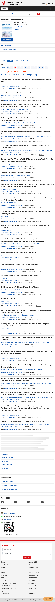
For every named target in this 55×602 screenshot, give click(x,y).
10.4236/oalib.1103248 (10, 374)
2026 (4, 58)
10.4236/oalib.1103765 (10, 114)
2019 (46, 58)
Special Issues (32, 577)
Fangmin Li (43, 136)
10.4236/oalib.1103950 (10, 294)
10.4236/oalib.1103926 (10, 306)
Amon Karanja (5, 109)
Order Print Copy (7, 464)
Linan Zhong (19, 95)
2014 (28, 61)
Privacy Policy (32, 593)
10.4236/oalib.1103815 (10, 429)
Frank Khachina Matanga (35, 369)
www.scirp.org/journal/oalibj (21, 26)
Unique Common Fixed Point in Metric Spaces (18, 93)
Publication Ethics (33, 586)
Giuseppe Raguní (6, 230)
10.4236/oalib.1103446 (10, 127)
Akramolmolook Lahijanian (20, 244)
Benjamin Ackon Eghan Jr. (43, 383)
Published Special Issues (9, 485)
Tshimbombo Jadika (40, 123)
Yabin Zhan (4, 136)
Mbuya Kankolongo (28, 123)
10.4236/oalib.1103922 (10, 347)
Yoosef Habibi (5, 301)
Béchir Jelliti (46, 424)
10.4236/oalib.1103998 (10, 180)
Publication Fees (33, 575)
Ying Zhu (31, 315)
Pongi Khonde (18, 123)
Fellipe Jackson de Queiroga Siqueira (39, 342)
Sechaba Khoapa (6, 164)
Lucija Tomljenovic (27, 150)
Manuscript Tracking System (8, 583)
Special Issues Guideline (9, 489)
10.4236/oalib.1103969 (10, 235)
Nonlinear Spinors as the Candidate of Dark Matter (18, 252)
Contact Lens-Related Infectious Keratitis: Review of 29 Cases (22, 422)
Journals (10, 14)
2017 (10, 61)
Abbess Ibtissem (31, 397)
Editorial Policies (33, 567)
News (2, 577)
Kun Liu (3, 315)
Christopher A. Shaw (15, 150)
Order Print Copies (5, 586)
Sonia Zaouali (38, 424)
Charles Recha (24, 109)
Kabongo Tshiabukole (7, 123)
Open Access (32, 583)
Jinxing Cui (4, 95)
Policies (31, 581)
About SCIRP (33, 562)
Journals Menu (27, 45)
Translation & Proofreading (8, 588)
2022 (28, 58)
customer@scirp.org (9, 513)
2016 (16, 61)
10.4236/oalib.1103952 (10, 388)
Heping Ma (26, 84)
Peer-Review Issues (34, 572)
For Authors (31, 570)
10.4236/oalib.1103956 (10, 319)
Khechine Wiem (13, 397)
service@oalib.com (23, 27)
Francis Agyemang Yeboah (8, 383)
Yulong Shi (4, 84)
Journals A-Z (4, 565)
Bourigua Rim (22, 397)
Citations (16, 29)
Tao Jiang (49, 136)
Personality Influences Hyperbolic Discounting (17, 172)
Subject (2, 567)
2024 (16, 58)
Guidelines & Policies (27, 50)
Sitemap (2, 572)
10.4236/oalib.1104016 (10, 141)
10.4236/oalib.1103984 (10, 207)
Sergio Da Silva (5, 175)
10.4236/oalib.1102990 (10, 168)
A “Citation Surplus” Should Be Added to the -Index (19, 275)
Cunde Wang (16, 315)
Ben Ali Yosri (47, 397)
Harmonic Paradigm (8, 298)
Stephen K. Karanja (38, 150)
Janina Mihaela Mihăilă (16, 290)
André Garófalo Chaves (7, 342)
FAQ (3, 471)
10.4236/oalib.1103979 (10, 221)
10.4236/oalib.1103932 (10, 417)
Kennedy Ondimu (15, 109)
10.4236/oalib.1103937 (10, 155)
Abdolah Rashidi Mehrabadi (36, 244)
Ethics (30, 565)
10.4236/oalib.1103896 (10, 100)
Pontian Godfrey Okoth (21, 369)
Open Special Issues (8, 481)
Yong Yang (9, 315)
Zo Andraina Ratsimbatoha (8, 189)
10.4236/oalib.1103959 (10, 283)
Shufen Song (27, 136)
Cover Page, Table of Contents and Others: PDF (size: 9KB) (19, 75)
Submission (7, 39)
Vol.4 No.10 (21, 86)
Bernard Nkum (21, 383)
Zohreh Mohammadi (6, 244)
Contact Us (5, 468)
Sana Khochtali (5, 424)
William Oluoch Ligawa (7, 356)
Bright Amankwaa (31, 383)
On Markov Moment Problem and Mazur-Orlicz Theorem (20, 287)
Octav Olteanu (5, 290)
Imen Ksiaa (30, 424)
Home (5, 14)
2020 (40, 58)
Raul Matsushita (25, 175)
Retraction (31, 591)
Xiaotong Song (18, 84)
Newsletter (5, 461)
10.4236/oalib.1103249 (10, 360)
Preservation (32, 588)
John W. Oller (5, 150)
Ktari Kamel (40, 397)
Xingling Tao (11, 136)
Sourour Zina (22, 424)
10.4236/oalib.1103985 (10, 193)
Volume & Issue (4, 593)
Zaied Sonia (4, 397)
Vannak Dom (4, 413)
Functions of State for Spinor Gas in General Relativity (20, 264)
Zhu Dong (10, 84)
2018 (4, 61)
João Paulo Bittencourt (21, 342)
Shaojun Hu (4, 216)
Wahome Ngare (48, 150)
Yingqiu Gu (4, 255)
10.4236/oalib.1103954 (10, 260)
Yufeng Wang (25, 315)
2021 (34, 58)
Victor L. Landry (5, 328)
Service (3, 581)
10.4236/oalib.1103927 (10, 333)
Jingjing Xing (35, 136)
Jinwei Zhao (11, 95)
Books (2, 570)
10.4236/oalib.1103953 (10, 271)
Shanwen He (19, 136)
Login (4, 9)
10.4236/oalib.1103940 (10, 88)
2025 (10, 58)
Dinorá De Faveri (15, 175)
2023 (22, 58)
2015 (22, 61)
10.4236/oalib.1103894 (10, 401)
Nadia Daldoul (14, 424)
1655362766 (7, 519)
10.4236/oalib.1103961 (10, 248)
